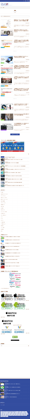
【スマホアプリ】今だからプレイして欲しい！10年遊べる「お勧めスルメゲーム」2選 (21, 104)
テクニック (2, 220)
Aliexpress (7, 416)
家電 (12, 411)
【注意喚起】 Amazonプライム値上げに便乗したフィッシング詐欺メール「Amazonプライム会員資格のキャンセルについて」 (21, 41)
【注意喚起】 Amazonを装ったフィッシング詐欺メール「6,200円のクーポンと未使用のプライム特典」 (21, 77)
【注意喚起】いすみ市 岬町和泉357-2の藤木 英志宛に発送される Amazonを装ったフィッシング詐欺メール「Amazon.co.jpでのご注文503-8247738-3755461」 (21, 67)
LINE (1, 415)
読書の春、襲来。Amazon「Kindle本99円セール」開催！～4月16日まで (13, 172)
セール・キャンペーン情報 (3, 27)
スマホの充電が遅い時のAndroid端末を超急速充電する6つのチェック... (12, 393)
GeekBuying (10, 415)
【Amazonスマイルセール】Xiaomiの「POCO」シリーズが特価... (12, 262)
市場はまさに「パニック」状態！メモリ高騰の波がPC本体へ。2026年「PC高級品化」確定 (21, 20)
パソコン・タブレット (3, 195)
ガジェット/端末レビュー (3, 215)
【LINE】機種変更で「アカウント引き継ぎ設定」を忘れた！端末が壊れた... (13, 387)
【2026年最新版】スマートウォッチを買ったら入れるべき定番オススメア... (13, 243)
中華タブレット (16, 411)
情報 (10, 411)
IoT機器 (7, 415)
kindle (3, 415)
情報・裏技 (2, 225)
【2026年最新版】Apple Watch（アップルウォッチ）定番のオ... (12, 249)
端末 (3, 411)
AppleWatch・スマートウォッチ (4, 35)
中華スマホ (20, 411)
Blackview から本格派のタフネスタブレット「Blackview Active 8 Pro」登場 (21, 57)
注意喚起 (7, 411)
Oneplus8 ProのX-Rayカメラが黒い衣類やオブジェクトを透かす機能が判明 (21, 115)
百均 (4, 411)
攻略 (9, 411)
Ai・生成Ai (2, 192)
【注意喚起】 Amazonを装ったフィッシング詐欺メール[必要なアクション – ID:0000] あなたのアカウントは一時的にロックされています (21, 89)
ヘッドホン (26, 411)
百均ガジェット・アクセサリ (4, 197)
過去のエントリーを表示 (15, 134)
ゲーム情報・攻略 (3, 222)
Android (1, 416)
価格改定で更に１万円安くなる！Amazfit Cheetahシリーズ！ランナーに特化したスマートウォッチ (21, 30)
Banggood (22, 415)
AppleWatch (25, 415)
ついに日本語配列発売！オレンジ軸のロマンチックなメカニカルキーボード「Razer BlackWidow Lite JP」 (21, 124)
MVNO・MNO (2, 206)
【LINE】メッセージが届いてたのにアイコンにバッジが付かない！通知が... (13, 390)
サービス (2, 218)
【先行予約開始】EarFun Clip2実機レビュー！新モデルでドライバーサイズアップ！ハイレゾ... (15, 169)
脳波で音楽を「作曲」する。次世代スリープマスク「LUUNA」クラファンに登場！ (14, 159)
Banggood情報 (18, 415)
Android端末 (2, 229)
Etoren (16, 415)
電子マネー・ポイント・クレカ (4, 199)
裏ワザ (1, 411)
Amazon (4, 416)
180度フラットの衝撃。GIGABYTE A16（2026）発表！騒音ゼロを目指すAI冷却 (13, 182)
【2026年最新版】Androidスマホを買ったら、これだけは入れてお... (12, 256)
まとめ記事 (2, 109)
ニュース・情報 (2, 47)
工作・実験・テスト (3, 213)
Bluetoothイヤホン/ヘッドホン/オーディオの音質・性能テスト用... (12, 246)
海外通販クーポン (3, 204)
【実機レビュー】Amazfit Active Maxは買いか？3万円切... (11, 259)
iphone (5, 415)
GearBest (13, 415)
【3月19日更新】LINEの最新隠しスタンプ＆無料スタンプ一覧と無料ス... (12, 236)
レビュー (23, 411)
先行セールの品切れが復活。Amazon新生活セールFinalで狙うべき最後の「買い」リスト (14, 185)
